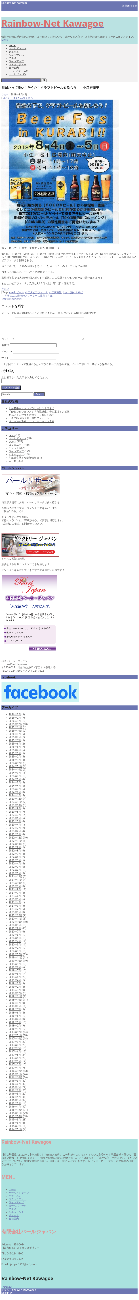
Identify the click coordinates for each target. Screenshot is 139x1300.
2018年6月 (15, 1017)
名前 (5, 349)
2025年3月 (15, 757)
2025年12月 (15, 728)
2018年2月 (15, 1029)
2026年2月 (15, 722)
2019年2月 (15, 991)
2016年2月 (15, 1107)
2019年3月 (15, 987)
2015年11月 (15, 1117)
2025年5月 (15, 751)
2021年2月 (15, 913)
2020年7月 (15, 935)
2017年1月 (15, 1072)
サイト (5, 362)
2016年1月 (15, 1111)
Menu (4, 40)
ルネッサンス (16, 54)
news (12, 439)
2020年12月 (15, 919)
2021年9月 (15, 890)
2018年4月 (15, 1023)
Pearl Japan (20, 1297)
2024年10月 (15, 773)
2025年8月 (15, 741)
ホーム (12, 1193)
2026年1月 (15, 725)
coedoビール (16, 292)
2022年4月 (15, 867)
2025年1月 (15, 764)
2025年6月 (15, 748)
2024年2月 (15, 796)
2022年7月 (15, 858)
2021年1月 (15, 916)
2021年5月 (15, 903)
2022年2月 (15, 874)
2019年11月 (15, 961)
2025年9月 (15, 738)
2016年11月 (15, 1078)
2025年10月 (15, 735)
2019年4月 (15, 984)
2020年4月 (15, 945)
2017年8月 (15, 1049)
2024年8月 (15, 780)
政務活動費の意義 (13, 298)
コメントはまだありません (18, 97)
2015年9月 (15, 1123)
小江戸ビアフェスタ (36, 292)
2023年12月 (15, 803)
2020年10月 (15, 926)
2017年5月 (15, 1059)
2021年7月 (15, 897)
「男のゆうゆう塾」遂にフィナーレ (29, 422)
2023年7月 (15, 819)
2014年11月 (15, 1133)
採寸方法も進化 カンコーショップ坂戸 (31, 425)
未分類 (12, 465)
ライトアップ (16, 61)
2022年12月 (15, 841)
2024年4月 (15, 790)
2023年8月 (15, 816)
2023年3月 (15, 832)
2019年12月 (15, 958)
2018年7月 (15, 1013)
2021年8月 (15, 893)
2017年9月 (15, 1046)
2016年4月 (15, 1101)
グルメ (12, 58)
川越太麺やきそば (73, 292)
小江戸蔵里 (55, 292)
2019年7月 (15, 974)
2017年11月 (15, 1039)
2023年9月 (15, 812)
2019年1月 (15, 994)
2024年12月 (15, 767)
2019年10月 (15, 965)
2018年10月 (15, 1004)
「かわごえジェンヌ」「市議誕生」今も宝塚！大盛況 (39, 415)
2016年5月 (15, 1098)
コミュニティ (16, 449)
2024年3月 (15, 793)
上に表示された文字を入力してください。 (25, 381)
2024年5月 (15, 786)
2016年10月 (15, 1081)
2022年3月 (15, 871)
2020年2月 (15, 952)
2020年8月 (15, 932)
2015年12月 (15, 1114)
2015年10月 (15, 1120)
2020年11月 (15, 923)
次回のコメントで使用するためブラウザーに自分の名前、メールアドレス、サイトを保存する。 (60, 368)
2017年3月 (15, 1065)
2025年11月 (15, 731)
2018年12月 (15, 997)
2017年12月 (15, 1036)
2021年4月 (15, 906)
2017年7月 (15, 1052)
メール (6, 355)
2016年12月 (15, 1075)
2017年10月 (15, 1042)
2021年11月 (15, 884)
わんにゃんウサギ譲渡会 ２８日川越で (31, 419)
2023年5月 (15, 825)
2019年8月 (15, 971)
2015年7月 (15, 1130)
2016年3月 (15, 1104)
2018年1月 (15, 1033)
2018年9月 (15, 1007)
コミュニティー (17, 64)
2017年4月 (15, 1062)
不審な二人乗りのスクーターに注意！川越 (27, 295)
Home (12, 45)
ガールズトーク (17, 48)
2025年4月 (15, 754)
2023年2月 (15, 835)
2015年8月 (15, 1127)
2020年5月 (15, 942)
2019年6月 (15, 978)
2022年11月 (15, 845)
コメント (8, 343)
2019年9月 (15, 968)
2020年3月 (15, 948)
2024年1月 (15, 799)
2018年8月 (15, 1010)
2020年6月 (15, 939)
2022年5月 (15, 864)
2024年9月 (15, 777)
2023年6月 (15, 822)
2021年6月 (15, 900)
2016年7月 (15, 1091)
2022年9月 (15, 851)
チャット (14, 51)
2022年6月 (15, 861)
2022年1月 (15, 877)
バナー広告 (22, 71)
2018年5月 (15, 1020)
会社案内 (14, 67)
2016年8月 (15, 1088)
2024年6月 (15, 783)
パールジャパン (17, 74)
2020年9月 (15, 929)
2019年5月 (15, 981)
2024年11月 (15, 770)
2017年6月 (15, 1055)
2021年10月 (15, 887)
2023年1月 (15, 838)
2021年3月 (15, 910)
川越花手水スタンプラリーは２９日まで (31, 412)
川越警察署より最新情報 (23, 462)
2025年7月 (15, 744)
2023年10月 (15, 809)
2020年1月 (15, 955)
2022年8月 (15, 854)
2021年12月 (15, 880)
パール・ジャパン (19, 1197)
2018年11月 (15, 1000)
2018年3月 (15, 1026)
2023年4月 (15, 829)
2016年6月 (15, 1094)
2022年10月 (15, 848)
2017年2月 (15, 1068)
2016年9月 (15, 1085)
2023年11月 (15, 806)
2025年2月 (15, 760)
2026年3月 (15, 718)
